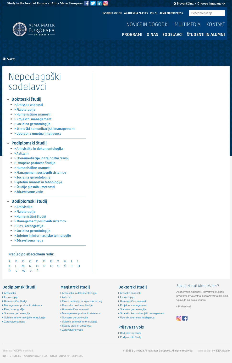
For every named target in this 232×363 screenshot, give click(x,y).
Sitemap (7, 350)
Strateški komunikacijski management (45, 129)
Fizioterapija (25, 110)
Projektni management (33, 119)
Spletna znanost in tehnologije (38, 182)
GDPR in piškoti (23, 350)
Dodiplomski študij (29, 201)
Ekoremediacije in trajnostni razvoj (42, 158)
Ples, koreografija (29, 226)
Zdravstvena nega (29, 240)
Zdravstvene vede (29, 192)
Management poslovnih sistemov (40, 173)
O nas (152, 35)
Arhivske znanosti (29, 105)
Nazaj (9, 59)
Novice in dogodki (147, 25)
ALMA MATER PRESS (171, 13)
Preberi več (184, 306)
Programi (132, 35)
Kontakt (215, 25)
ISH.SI (153, 13)
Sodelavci (172, 35)
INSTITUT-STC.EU (112, 13)
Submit (221, 13)
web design (204, 350)
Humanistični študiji (30, 217)
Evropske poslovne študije (35, 163)
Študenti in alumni (206, 35)
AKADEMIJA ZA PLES (136, 13)
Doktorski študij (26, 99)
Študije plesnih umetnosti (35, 187)
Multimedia (187, 25)
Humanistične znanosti (32, 114)
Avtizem (21, 154)
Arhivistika (24, 207)
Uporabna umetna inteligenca (38, 134)
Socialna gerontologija (32, 124)
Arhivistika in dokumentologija (39, 149)
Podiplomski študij (29, 143)
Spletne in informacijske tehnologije (43, 236)
